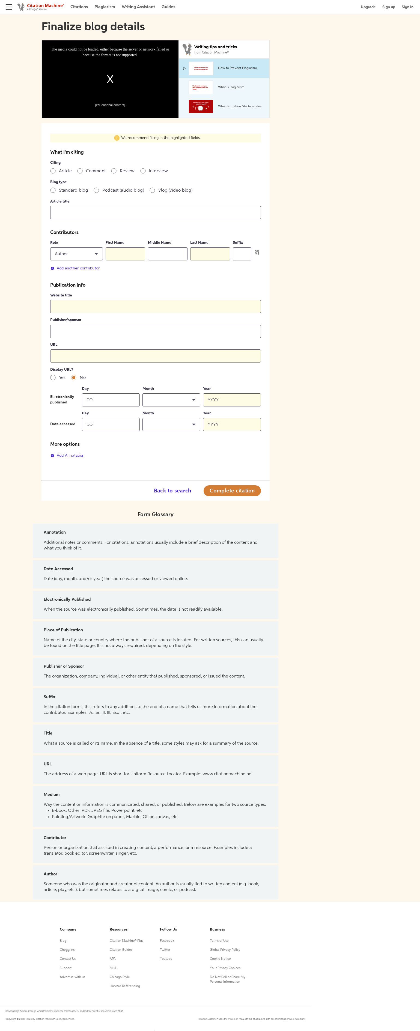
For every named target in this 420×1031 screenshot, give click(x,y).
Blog (63, 941)
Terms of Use (219, 941)
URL (53, 345)
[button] (76, 253)
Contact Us (68, 959)
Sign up (388, 7)
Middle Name (159, 243)
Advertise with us (72, 977)
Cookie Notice (220, 959)
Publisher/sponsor (65, 320)
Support (66, 968)
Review (127, 171)
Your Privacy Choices (225, 968)
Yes (62, 378)
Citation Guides (121, 950)
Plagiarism (104, 7)
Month (148, 389)
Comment (96, 171)
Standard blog (73, 190)
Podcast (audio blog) (123, 190)
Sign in (407, 7)
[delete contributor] (257, 252)
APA (113, 959)
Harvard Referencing (125, 986)
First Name (115, 243)
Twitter (165, 950)
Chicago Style (120, 977)
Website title (61, 295)
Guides (168, 7)
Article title (60, 201)
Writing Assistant (138, 7)
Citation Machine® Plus (126, 941)
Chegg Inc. (68, 950)
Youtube (166, 959)
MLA (113, 968)
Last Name (199, 243)
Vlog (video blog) (175, 190)
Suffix (238, 243)
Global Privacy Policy (225, 950)
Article (65, 171)
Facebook (167, 941)
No (83, 378)
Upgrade (368, 7)
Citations (79, 7)
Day (85, 389)
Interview (158, 171)
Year (207, 389)
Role (54, 243)
